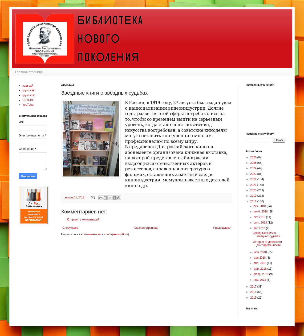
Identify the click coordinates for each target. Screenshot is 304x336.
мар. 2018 (260, 268)
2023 (253, 174)
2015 (253, 297)
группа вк (28, 90)
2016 (253, 292)
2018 (253, 201)
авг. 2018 (260, 228)
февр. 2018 (261, 274)
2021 (253, 185)
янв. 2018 (260, 279)
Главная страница (29, 72)
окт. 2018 (260, 217)
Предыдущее (222, 227)
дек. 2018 (260, 206)
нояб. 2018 (261, 211)
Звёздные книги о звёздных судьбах (266, 234)
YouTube (27, 104)
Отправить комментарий (83, 219)
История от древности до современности (267, 243)
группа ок (28, 95)
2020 (253, 190)
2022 (253, 179)
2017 (253, 286)
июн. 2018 (261, 252)
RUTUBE (28, 100)
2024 (253, 168)
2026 (253, 157)
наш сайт (28, 85)
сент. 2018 (261, 222)
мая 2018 (260, 257)
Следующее (70, 227)
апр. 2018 (260, 263)
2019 (253, 195)
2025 (253, 162)
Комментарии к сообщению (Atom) (106, 234)
